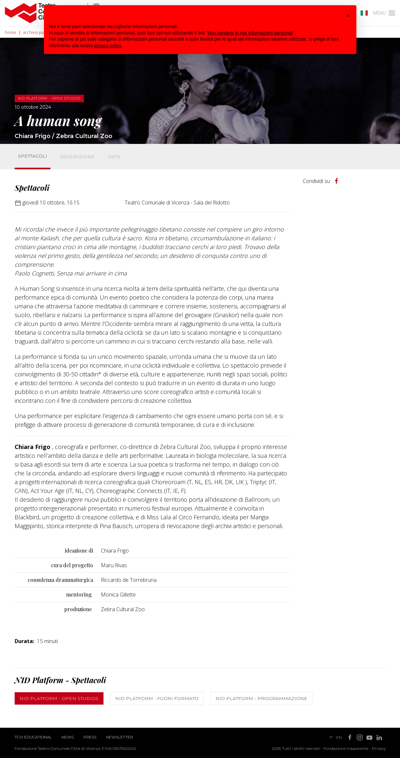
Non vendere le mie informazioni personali (250, 32)
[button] (348, 15)
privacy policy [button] (107, 45)
